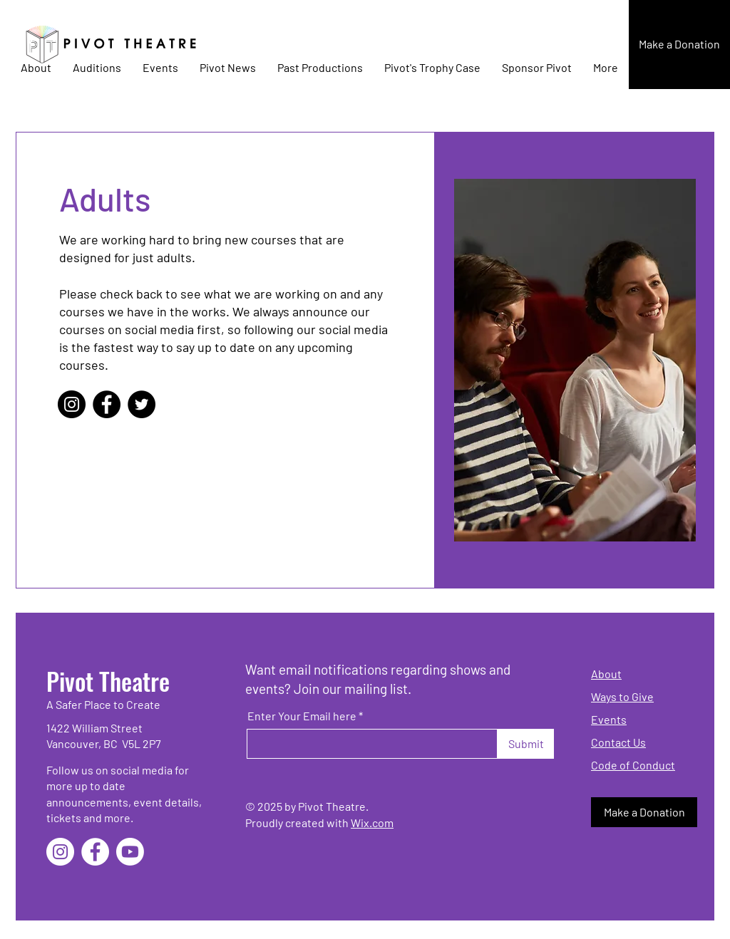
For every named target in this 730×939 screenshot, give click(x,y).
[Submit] (526, 744)
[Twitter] (141, 404)
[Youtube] (130, 852)
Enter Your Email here (301, 716)
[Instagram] (72, 404)
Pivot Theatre (108, 681)
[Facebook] (106, 404)
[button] (679, 44)
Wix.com (372, 822)
